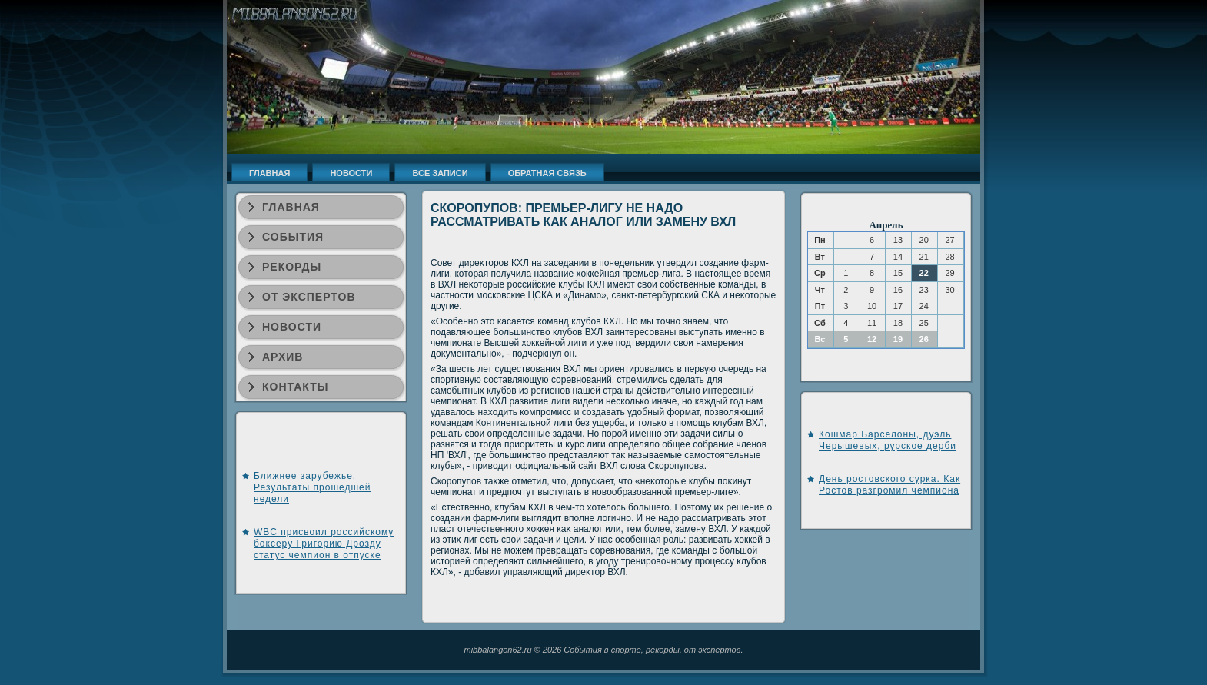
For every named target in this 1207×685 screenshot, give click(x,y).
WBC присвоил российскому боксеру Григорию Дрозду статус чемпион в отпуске (324, 543)
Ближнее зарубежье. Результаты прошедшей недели (312, 487)
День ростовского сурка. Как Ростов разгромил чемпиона (889, 485)
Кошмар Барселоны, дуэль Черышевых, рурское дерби (887, 440)
